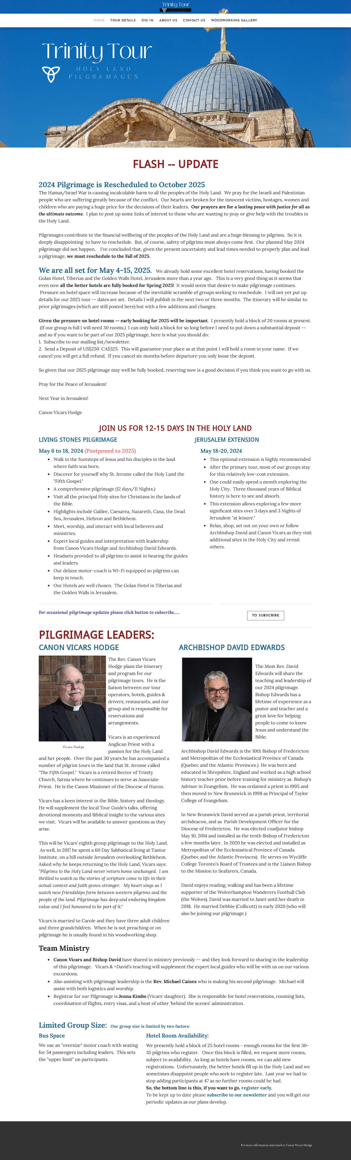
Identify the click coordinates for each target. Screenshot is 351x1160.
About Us (168, 20)
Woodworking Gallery (234, 20)
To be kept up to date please (206, 1095)
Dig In (147, 20)
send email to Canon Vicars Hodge (290, 1145)
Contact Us (194, 20)
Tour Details (123, 20)
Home (99, 20)
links (139, 214)
